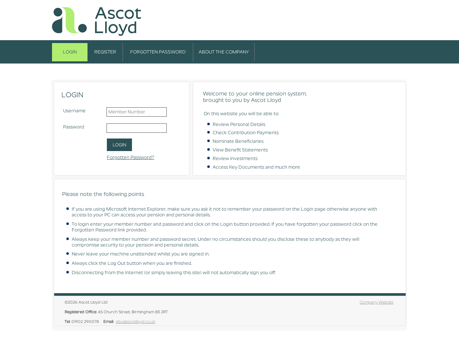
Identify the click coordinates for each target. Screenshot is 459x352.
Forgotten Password (158, 52)
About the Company (224, 52)
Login (70, 52)
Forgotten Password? (130, 157)
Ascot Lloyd (97, 22)
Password (73, 127)
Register (105, 52)
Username (74, 110)
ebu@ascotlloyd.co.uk (135, 321)
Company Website (376, 302)
